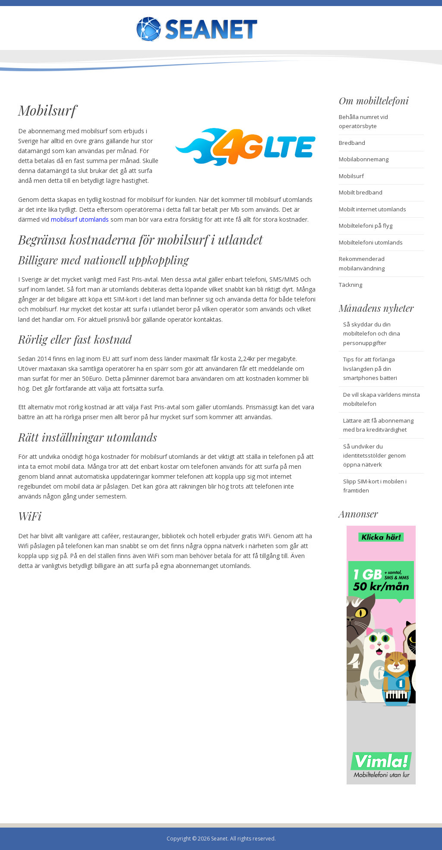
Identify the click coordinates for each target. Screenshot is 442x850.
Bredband (352, 143)
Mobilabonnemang (363, 159)
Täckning (350, 285)
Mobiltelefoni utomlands (371, 242)
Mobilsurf (351, 176)
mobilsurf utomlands (80, 219)
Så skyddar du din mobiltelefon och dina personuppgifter (371, 333)
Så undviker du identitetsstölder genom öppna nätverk (374, 455)
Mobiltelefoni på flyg (365, 225)
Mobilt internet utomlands (372, 209)
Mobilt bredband (360, 192)
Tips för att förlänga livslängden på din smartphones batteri (370, 368)
